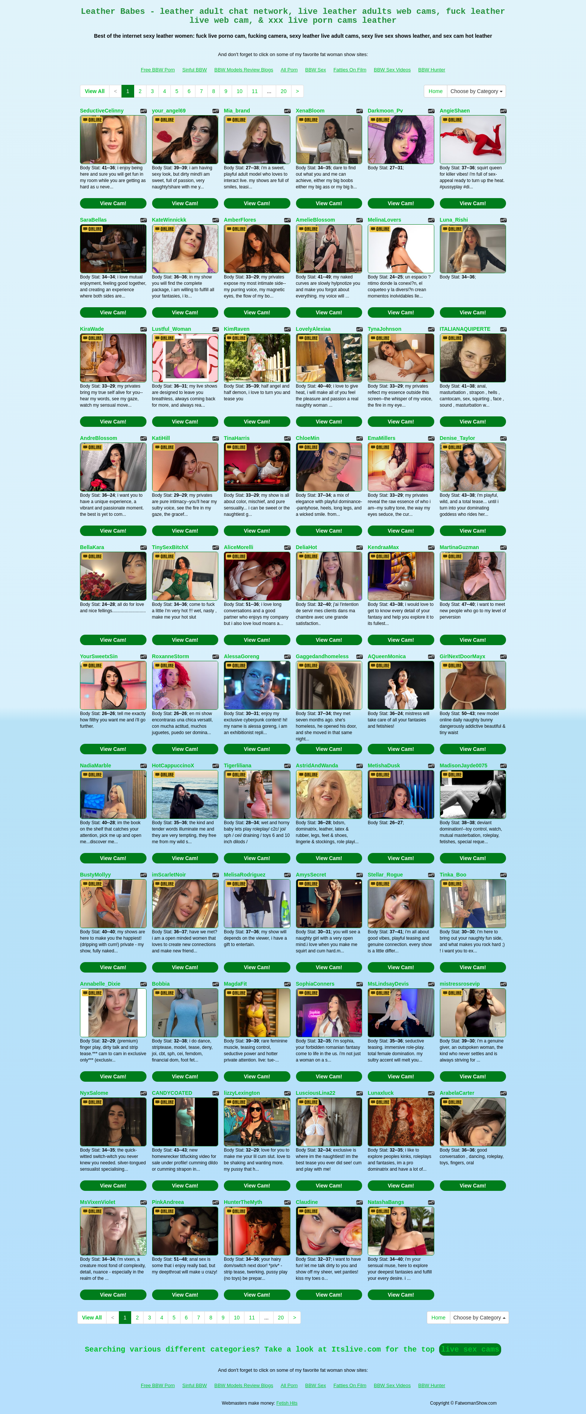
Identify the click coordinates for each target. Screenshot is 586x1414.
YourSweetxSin (99, 656)
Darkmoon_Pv (385, 111)
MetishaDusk (384, 765)
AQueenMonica (387, 656)
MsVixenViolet (97, 1202)
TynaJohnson (384, 329)
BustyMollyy (95, 875)
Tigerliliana (238, 765)
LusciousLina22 (316, 1093)
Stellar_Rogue (385, 875)
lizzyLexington (242, 1093)
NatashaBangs (386, 1202)
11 (255, 91)
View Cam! (113, 203)
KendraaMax (383, 547)
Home (435, 91)
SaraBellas (93, 220)
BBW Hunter (431, 70)
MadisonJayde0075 (464, 765)
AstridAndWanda (317, 765)
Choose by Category (476, 91)
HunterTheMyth (243, 1202)
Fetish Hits (286, 1403)
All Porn (289, 70)
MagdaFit (235, 984)
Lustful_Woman (171, 329)
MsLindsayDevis (388, 984)
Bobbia (161, 984)
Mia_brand (237, 111)
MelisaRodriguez (244, 875)
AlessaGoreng (241, 656)
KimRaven (236, 329)
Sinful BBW (194, 70)
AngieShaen (455, 111)
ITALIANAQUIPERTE (465, 329)
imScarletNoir (169, 875)
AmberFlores (240, 220)
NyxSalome (94, 1093)
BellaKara (92, 547)
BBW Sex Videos (392, 70)
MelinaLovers (384, 220)
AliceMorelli (238, 547)
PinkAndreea (168, 1202)
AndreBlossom (98, 438)
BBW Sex (315, 70)
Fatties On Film (349, 70)
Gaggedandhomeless (322, 656)
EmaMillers (381, 438)
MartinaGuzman (459, 547)
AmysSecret (311, 875)
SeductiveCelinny (102, 111)
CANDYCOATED (172, 1093)
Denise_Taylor (457, 438)
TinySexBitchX (170, 547)
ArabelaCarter (457, 1093)
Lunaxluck (381, 1093)
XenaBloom (310, 111)
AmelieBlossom (315, 220)
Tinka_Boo (453, 875)
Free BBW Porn (158, 70)
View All (95, 91)
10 (240, 91)
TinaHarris (237, 438)
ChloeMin (308, 438)
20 (284, 91)
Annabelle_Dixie (100, 984)
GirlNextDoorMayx (462, 656)
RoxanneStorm (170, 656)
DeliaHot (306, 547)
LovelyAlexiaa (313, 329)
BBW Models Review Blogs (243, 70)
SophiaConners (315, 984)
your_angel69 (169, 111)
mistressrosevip (460, 984)
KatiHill (161, 438)
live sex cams (470, 1349)
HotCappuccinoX (173, 765)
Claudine (307, 1202)
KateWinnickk (169, 220)
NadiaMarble (95, 765)
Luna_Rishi (454, 220)
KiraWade (92, 329)
